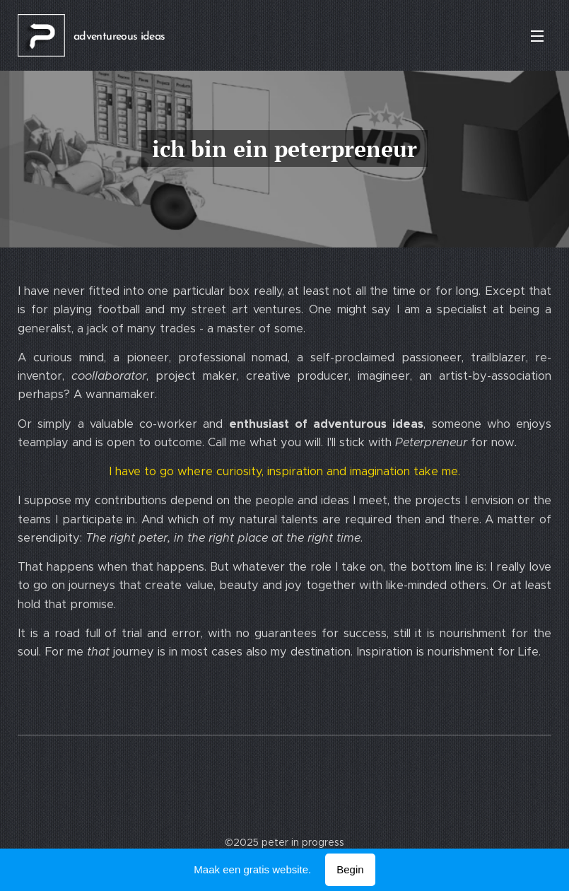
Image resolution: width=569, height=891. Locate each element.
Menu (537, 36)
